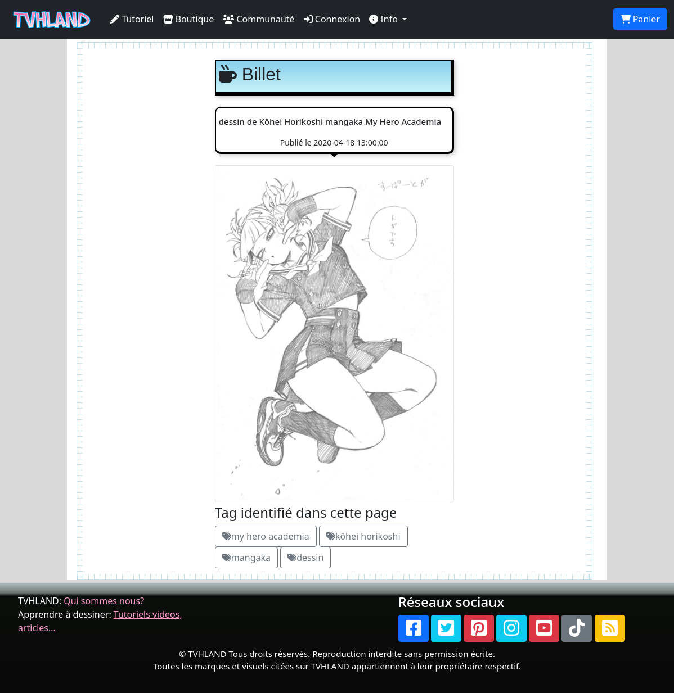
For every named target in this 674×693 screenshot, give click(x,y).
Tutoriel (132, 19)
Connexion (332, 19)
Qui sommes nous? (104, 601)
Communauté (258, 19)
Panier (640, 19)
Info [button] (384, 19)
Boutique (188, 19)
